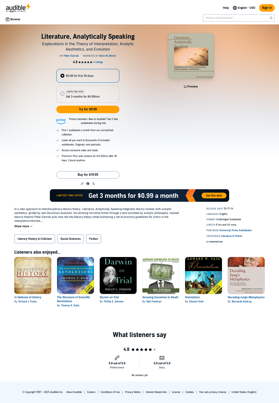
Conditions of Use (110, 392)
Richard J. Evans (27, 301)
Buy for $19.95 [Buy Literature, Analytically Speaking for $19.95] (88, 175)
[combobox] (239, 18)
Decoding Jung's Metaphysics (246, 297)
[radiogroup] (87, 86)
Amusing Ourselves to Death (160, 297)
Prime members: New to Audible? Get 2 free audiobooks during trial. (93, 121)
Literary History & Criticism (35, 239)
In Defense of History (27, 297)
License (176, 392)
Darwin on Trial (109, 297)
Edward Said (196, 301)
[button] (82, 183)
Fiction (93, 239)
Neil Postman (153, 301)
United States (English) (244, 392)
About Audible (74, 392)
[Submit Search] (271, 18)
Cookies (189, 392)
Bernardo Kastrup (242, 301)
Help (226, 8)
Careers (91, 392)
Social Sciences (70, 239)
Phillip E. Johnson (114, 301)
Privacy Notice (132, 392)
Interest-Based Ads (156, 392)
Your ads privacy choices (212, 392)
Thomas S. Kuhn (70, 305)
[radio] (87, 76)
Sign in (267, 8)
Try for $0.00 (88, 109)
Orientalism (192, 297)
